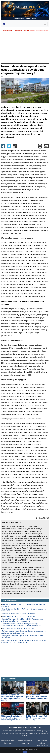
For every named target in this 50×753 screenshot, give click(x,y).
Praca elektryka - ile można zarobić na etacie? (18, 616)
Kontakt (21, 727)
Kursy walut (8, 743)
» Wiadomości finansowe (21, 30)
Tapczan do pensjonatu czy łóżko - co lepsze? (18, 613)
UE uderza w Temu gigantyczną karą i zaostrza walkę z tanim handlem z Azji (37, 696)
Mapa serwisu (30, 727)
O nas (39, 727)
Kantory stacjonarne (8, 741)
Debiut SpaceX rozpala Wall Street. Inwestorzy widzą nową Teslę (36, 718)
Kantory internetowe (25, 741)
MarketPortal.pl (7, 30)
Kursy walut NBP (42, 745)
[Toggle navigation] (45, 24)
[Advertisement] (25, 48)
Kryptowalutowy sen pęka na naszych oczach (18, 628)
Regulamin (13, 727)
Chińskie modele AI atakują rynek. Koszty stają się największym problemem (11, 718)
